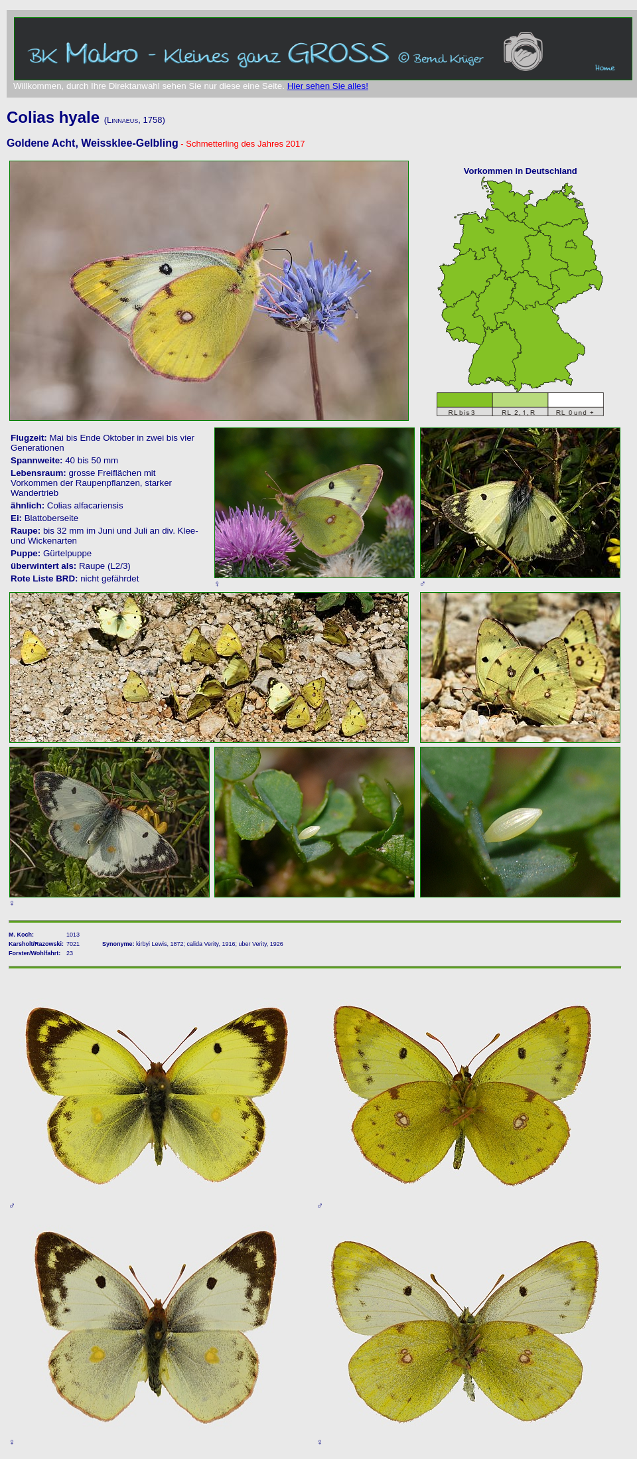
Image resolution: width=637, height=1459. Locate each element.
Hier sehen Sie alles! (327, 86)
